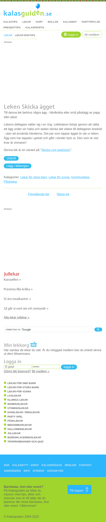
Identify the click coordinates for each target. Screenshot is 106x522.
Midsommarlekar (19, 425)
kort (39, 21)
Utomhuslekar (17, 408)
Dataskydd (55, 470)
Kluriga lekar (17, 399)
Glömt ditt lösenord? (17, 371)
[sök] (47, 329)
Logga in (73, 34)
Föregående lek (38, 194)
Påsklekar (10, 181)
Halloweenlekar (19, 429)
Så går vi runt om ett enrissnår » (26, 308)
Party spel (15, 416)
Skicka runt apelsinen (55, 150)
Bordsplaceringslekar (24, 437)
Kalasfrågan (52, 465)
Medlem (70, 465)
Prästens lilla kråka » (18, 289)
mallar (53, 21)
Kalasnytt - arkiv (25, 465)
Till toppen (79, 489)
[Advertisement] (53, 69)
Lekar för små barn (21, 383)
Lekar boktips (25, 35)
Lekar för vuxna (59, 177)
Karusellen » (12, 279)
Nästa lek (63, 194)
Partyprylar (91, 21)
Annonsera (12, 470)
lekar (26, 21)
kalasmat (70, 21)
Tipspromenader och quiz (25, 441)
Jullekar (12, 274)
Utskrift (11, 158)
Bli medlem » (40, 371)
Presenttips (12, 27)
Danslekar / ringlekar (23, 412)
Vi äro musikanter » (17, 299)
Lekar (8, 35)
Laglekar (14, 395)
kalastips (10, 21)
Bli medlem (92, 34)
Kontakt (85, 465)
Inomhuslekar (80, 177)
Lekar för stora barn (33, 177)
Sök (6, 465)
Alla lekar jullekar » (16, 317)
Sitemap (38, 470)
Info (27, 470)
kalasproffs (34, 27)
